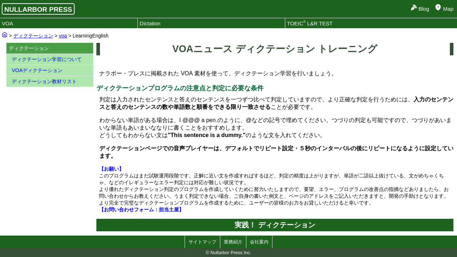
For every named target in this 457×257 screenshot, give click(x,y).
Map (448, 9)
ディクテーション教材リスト (44, 81)
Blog (423, 9)
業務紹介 (233, 242)
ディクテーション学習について (47, 59)
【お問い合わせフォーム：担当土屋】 (141, 209)
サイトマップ (202, 242)
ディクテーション (33, 36)
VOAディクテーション (37, 70)
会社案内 (259, 242)
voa (63, 36)
